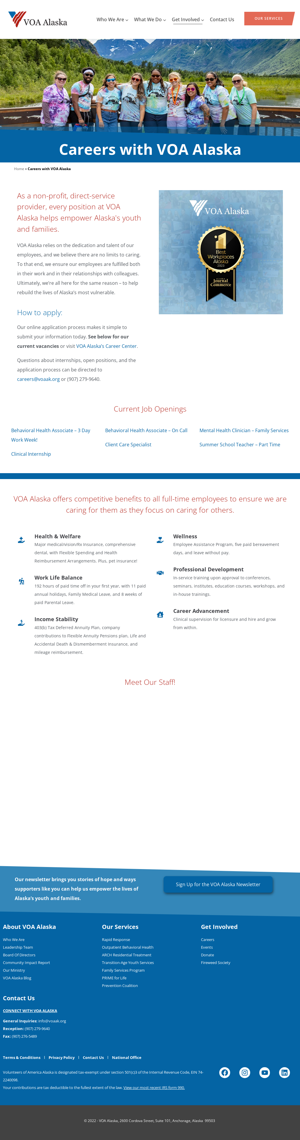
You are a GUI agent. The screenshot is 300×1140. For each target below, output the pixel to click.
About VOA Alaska (29, 927)
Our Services (269, 18)
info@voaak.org (52, 1021)
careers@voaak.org (38, 379)
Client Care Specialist (128, 444)
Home (19, 168)
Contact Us (222, 19)
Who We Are (112, 19)
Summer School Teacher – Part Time (240, 444)
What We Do (150, 19)
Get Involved (188, 19)
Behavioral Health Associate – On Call (146, 430)
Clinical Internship (31, 454)
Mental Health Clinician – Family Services (244, 430)
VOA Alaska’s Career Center (106, 346)
